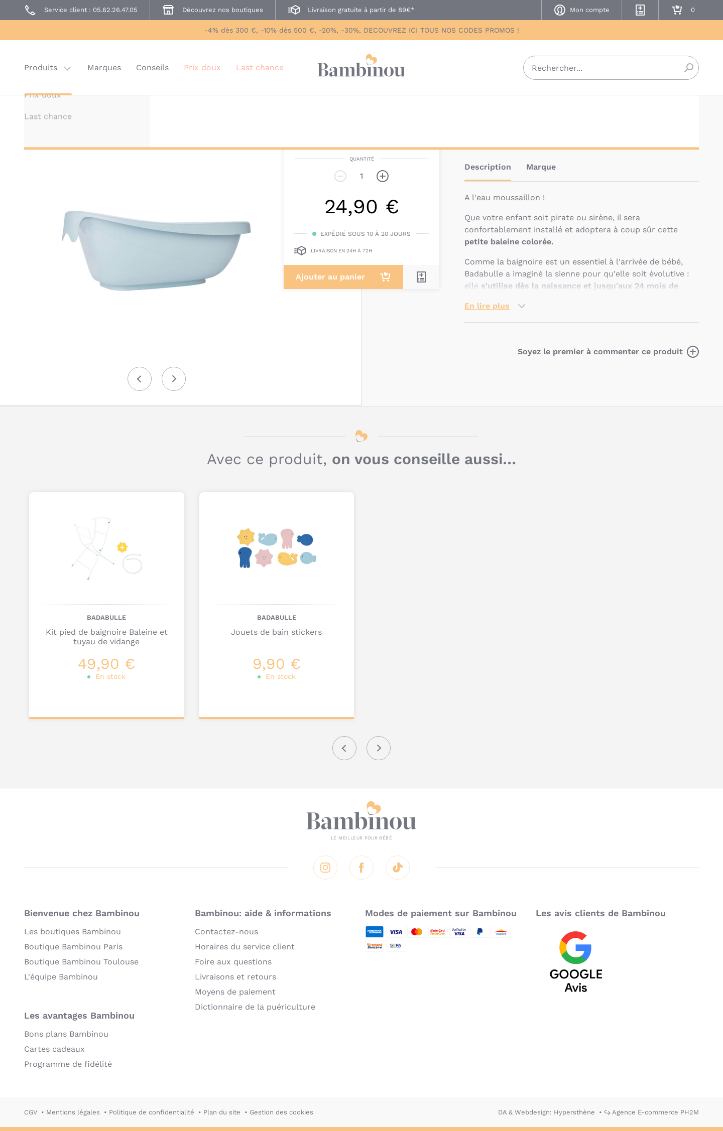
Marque (541, 167)
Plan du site (221, 1112)
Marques (104, 67)
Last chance (260, 67)
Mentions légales (73, 1112)
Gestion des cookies (281, 1112)
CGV (30, 1112)
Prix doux (202, 67)
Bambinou (361, 66)
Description (487, 167)
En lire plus (487, 306)
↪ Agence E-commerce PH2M (651, 1112)
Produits (40, 67)
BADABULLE (484, 109)
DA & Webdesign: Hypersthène (546, 1112)
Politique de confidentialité (151, 1112)
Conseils (152, 67)
